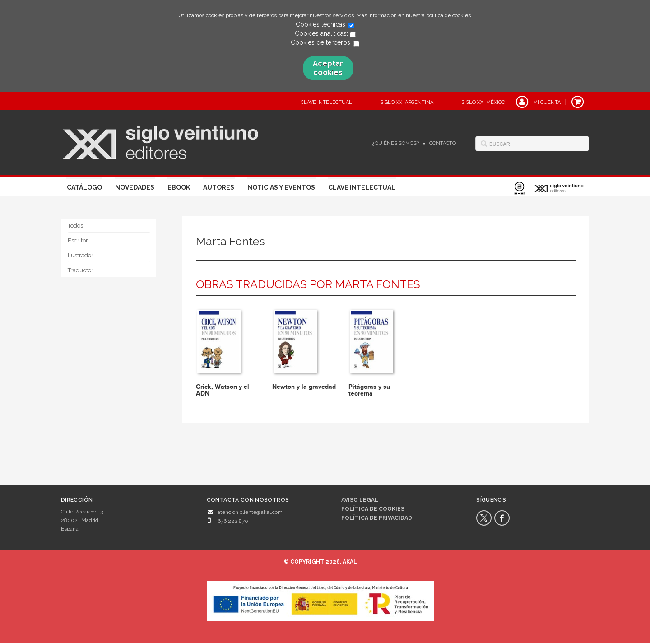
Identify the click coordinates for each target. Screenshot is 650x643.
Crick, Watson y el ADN (222, 390)
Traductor (80, 270)
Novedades (134, 187)
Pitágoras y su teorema (369, 390)
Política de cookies (372, 509)
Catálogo (84, 187)
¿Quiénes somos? (395, 143)
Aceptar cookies (328, 68)
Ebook (178, 187)
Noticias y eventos (281, 187)
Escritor (78, 240)
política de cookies (448, 15)
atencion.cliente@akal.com (250, 512)
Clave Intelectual (361, 187)
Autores (218, 187)
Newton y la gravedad (304, 387)
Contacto (442, 143)
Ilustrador (80, 255)
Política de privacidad (376, 518)
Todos (75, 225)
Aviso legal (359, 500)
